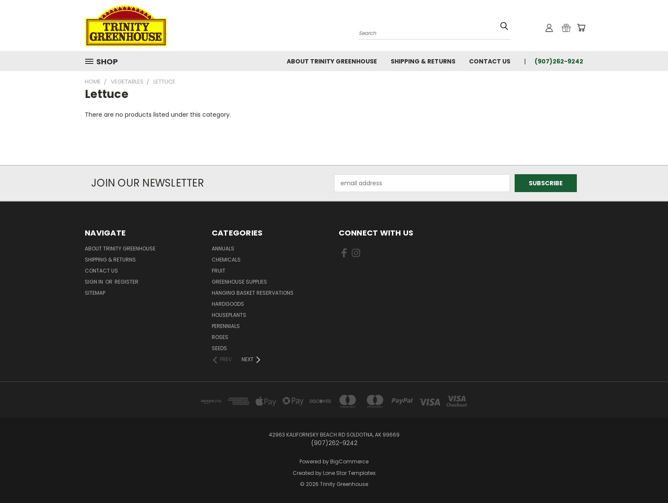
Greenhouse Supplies (239, 281)
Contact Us (489, 61)
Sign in (94, 281)
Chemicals (226, 259)
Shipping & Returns (423, 61)
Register (126, 281)
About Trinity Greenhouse (332, 61)
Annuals (223, 248)
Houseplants (229, 315)
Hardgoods (228, 304)
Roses (220, 337)
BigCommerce (349, 461)
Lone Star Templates (349, 473)
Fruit (218, 270)
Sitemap (95, 292)
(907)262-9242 (559, 61)
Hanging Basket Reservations (253, 292)
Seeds (219, 348)
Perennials (226, 326)
